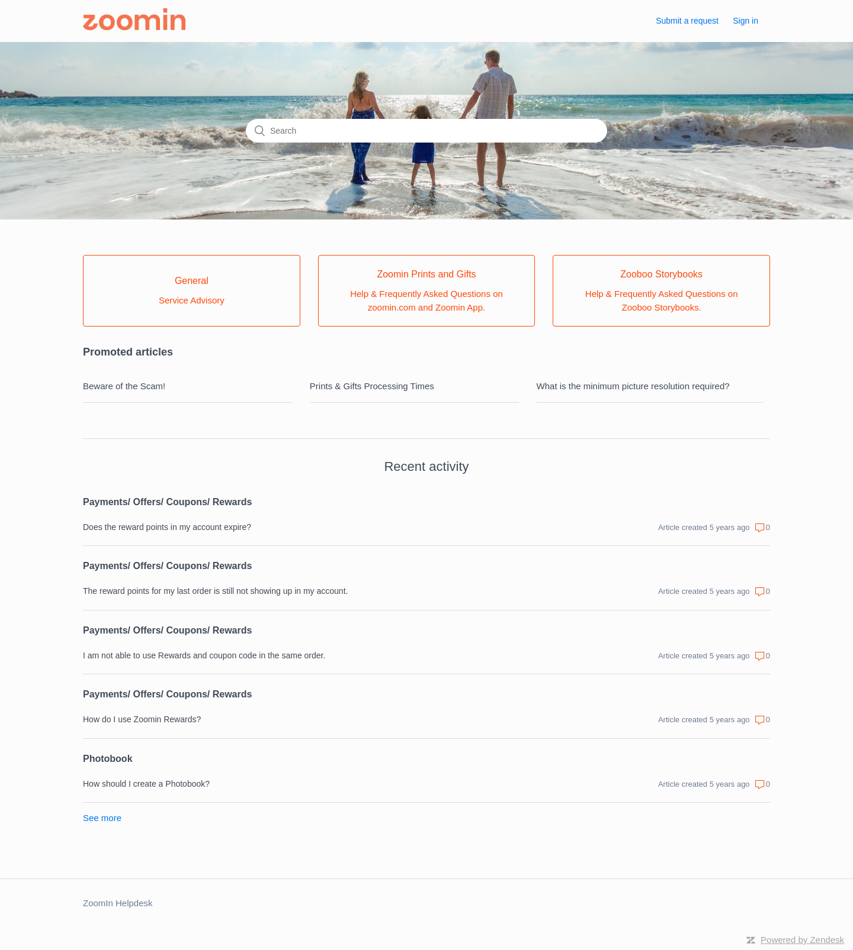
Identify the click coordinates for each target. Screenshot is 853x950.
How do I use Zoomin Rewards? (142, 719)
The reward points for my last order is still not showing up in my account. (215, 591)
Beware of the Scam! (124, 386)
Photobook (108, 759)
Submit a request (687, 20)
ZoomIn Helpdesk (118, 903)
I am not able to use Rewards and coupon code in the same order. (204, 655)
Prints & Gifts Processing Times (372, 386)
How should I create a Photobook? (146, 784)
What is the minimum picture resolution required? (633, 386)
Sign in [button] (745, 20)
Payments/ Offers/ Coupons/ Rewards (167, 502)
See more (102, 818)
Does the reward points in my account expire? (167, 527)
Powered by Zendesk (802, 940)
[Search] (426, 131)
